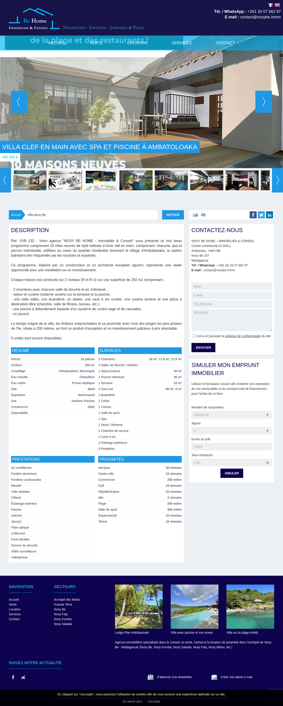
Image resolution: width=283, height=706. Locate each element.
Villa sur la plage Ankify (242, 632)
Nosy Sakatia (63, 624)
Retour (173, 215)
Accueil (56, 43)
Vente (96, 43)
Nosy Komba (63, 619)
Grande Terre (63, 604)
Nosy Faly (61, 614)
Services (182, 43)
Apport (196, 423)
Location (137, 43)
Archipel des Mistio (67, 599)
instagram (23, 677)
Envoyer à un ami (195, 215)
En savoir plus (132, 701)
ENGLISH (277, 5)
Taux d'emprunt (201, 455)
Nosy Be (60, 609)
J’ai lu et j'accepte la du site (234, 336)
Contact (225, 43)
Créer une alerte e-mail (236, 677)
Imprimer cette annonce (204, 215)
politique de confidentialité (243, 336)
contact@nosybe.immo (219, 270)
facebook (13, 677)
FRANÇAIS (270, 5)
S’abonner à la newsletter (174, 677)
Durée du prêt (200, 439)
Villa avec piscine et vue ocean (192, 632)
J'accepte (154, 701)
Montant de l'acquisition (207, 407)
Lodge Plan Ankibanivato (132, 632)
